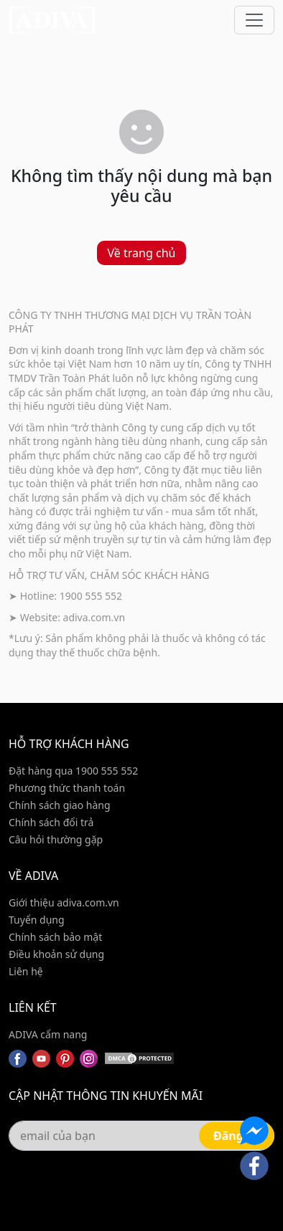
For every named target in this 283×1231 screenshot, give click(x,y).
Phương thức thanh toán (67, 788)
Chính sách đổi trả (51, 822)
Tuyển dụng (37, 919)
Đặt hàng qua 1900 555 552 (73, 770)
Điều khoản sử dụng (56, 954)
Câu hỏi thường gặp (56, 839)
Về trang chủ (142, 253)
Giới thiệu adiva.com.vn (64, 902)
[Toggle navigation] (254, 20)
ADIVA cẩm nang (48, 1034)
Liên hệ (26, 971)
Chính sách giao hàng (60, 805)
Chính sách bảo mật (55, 937)
